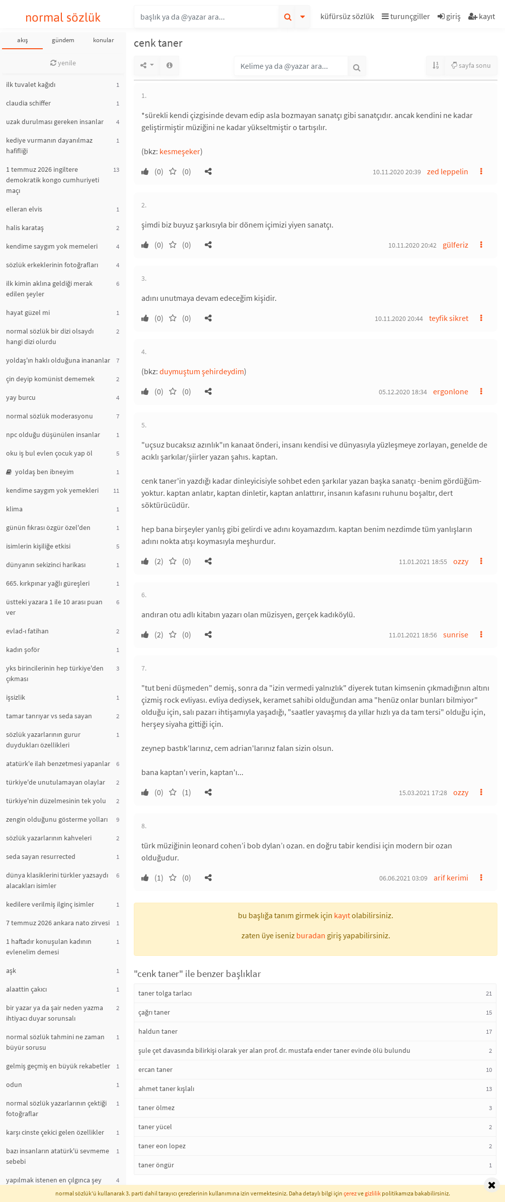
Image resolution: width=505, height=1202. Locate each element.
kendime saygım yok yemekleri (52, 490)
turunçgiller (406, 16)
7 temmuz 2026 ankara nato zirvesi (58, 922)
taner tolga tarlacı (165, 993)
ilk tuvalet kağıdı (30, 84)
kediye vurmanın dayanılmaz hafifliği (49, 145)
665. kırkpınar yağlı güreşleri (48, 583)
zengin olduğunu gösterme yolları (57, 819)
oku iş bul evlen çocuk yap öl (49, 453)
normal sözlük (63, 17)
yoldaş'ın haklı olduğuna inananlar (58, 360)
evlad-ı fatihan (27, 630)
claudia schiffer (28, 102)
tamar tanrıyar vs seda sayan (49, 715)
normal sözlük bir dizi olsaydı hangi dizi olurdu (50, 336)
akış (22, 40)
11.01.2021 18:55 (423, 561)
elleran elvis (24, 208)
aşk (11, 970)
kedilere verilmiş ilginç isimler (50, 904)
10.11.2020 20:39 (397, 171)
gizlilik (373, 1193)
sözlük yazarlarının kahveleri (49, 837)
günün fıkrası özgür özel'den (48, 527)
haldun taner (158, 1031)
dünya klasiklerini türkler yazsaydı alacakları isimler (57, 880)
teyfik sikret (448, 318)
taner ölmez (156, 1107)
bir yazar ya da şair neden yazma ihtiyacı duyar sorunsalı (54, 1013)
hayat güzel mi (28, 312)
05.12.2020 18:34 (403, 391)
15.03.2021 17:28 (423, 792)
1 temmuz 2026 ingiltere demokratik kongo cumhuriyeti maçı (52, 180)
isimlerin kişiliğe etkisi (38, 546)
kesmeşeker (179, 151)
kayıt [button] (342, 915)
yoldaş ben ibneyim (40, 471)
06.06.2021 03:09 (403, 878)
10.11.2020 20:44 (399, 318)
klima (14, 508)
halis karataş (25, 227)
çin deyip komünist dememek (50, 378)
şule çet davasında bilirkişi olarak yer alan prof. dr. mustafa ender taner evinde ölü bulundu (274, 1050)
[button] (348, 18)
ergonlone (450, 391)
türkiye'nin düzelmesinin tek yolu (56, 800)
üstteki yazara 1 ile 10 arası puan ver (54, 607)
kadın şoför (23, 649)
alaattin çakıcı (26, 989)
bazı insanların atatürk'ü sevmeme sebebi (57, 1156)
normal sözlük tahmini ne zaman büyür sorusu (55, 1042)
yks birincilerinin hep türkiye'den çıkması (55, 673)
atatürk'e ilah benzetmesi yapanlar (58, 763)
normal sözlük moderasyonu (49, 415)
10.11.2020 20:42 (412, 245)
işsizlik (15, 697)
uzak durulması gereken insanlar (55, 121)
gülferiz (455, 245)
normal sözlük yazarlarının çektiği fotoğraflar (56, 1108)
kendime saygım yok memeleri (52, 246)
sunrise (455, 634)
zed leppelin (447, 171)
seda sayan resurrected (40, 856)
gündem (63, 40)
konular (103, 40)
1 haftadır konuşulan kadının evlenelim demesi (49, 946)
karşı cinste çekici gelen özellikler (55, 1132)
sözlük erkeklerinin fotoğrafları (52, 264)
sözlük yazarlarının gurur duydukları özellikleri (43, 739)
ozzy (460, 561)
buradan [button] (310, 935)
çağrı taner (154, 1012)
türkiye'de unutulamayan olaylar (55, 782)
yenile (63, 62)
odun (14, 1084)
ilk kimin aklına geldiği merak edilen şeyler (49, 288)
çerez (350, 1193)
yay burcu (21, 397)
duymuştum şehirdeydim (201, 371)
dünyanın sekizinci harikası (46, 564)
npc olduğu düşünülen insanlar (53, 434)
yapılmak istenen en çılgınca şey (54, 1179)
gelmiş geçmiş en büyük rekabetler (58, 1065)
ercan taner (155, 1069)
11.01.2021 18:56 (413, 634)
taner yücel (155, 1126)
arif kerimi (451, 877)
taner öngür (156, 1164)
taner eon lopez (162, 1145)
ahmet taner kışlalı (166, 1088)
